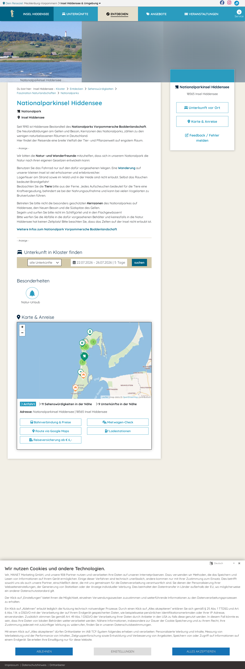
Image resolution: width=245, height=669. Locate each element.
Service (239, 14)
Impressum (12, 665)
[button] (38, 12)
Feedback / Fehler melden (202, 138)
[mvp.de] (236, 3)
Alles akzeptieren (201, 651)
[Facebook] (222, 3)
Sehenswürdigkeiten (100, 89)
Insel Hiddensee (80, 3)
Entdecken (76, 89)
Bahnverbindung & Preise (50, 422)
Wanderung (126, 168)
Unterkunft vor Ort (202, 108)
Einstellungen (122, 651)
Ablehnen (44, 651)
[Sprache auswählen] (211, 563)
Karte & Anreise (202, 121)
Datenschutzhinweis (34, 665)
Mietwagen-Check (118, 422)
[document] (122, 606)
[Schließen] (239, 563)
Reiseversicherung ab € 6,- (50, 440)
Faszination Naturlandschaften (36, 93)
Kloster (60, 89)
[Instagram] (229, 3)
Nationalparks (70, 93)
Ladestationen (118, 431)
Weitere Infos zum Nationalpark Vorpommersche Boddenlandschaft (67, 229)
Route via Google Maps (50, 431)
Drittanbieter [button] (57, 665)
